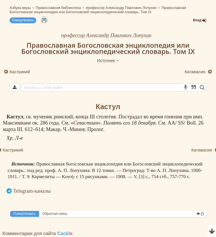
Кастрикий (20, 71)
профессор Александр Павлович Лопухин (106, 35)
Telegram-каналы (32, 191)
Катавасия (195, 71)
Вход (199, 20)
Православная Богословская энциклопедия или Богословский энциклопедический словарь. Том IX (108, 48)
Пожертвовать (23, 20)
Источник (108, 60)
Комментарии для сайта (38, 233)
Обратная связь (54, 214)
